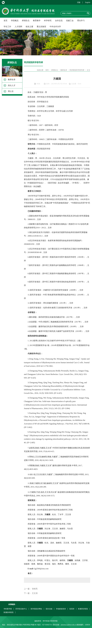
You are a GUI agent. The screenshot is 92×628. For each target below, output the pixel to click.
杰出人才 (11, 85)
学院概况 (14, 21)
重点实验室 (41, 27)
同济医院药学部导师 (76, 70)
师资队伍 (25, 21)
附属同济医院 (83, 609)
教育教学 (36, 21)
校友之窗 (29, 27)
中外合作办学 (55, 27)
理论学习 (81, 21)
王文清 (35, 593)
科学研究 (48, 21)
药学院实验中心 (21, 609)
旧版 (78, 2)
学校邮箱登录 (61, 609)
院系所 (71, 609)
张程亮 (35, 589)
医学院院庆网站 (36, 609)
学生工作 (7, 27)
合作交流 (59, 21)
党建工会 (70, 21)
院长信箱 (49, 609)
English (87, 2)
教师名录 (11, 80)
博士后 (10, 91)
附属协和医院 (8, 612)
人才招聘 (18, 27)
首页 (5, 21)
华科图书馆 (8, 609)
